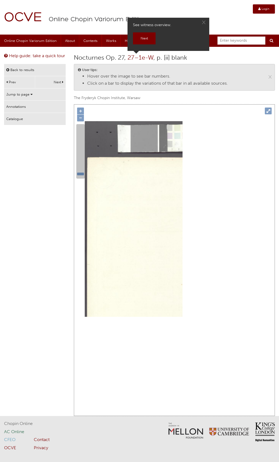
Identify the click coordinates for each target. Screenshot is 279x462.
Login (263, 9)
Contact (42, 439)
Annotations (16, 107)
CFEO (10, 439)
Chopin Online (18, 423)
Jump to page (19, 94)
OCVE (23, 18)
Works (111, 41)
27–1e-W (140, 57)
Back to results (20, 70)
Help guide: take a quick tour (34, 55)
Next (58, 82)
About (70, 41)
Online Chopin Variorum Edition (98, 19)
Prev (11, 82)
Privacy (41, 447)
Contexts (90, 41)
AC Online (14, 431)
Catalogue (14, 119)
